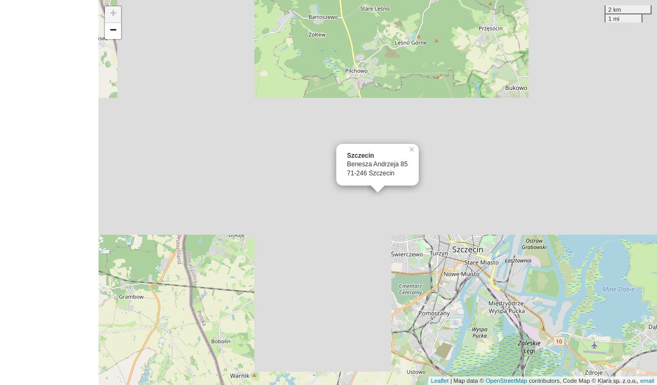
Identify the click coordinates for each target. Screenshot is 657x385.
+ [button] (113, 14)
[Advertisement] (49, 192)
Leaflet (440, 381)
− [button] (113, 31)
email (647, 381)
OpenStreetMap (506, 381)
